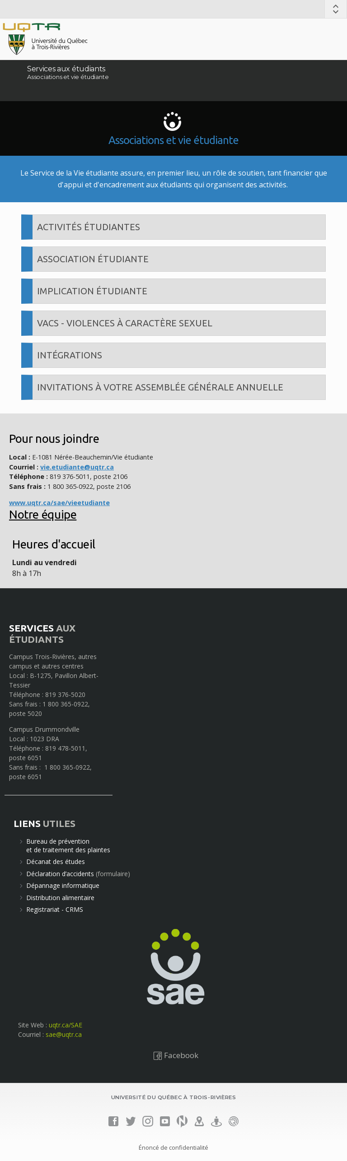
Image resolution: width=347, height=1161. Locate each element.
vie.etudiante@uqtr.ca (77, 467)
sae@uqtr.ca (64, 1034)
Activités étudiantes (88, 227)
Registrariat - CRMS (54, 909)
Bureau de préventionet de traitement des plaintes (68, 845)
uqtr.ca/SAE (65, 1025)
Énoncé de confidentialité (173, 1147)
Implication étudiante (92, 291)
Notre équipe (42, 514)
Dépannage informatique (62, 885)
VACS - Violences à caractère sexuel (124, 323)
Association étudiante (93, 259)
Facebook (175, 1055)
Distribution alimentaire (60, 897)
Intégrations (69, 355)
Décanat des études (55, 861)
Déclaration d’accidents (60, 873)
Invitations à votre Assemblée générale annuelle (160, 387)
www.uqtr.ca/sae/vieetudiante (59, 502)
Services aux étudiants (66, 69)
